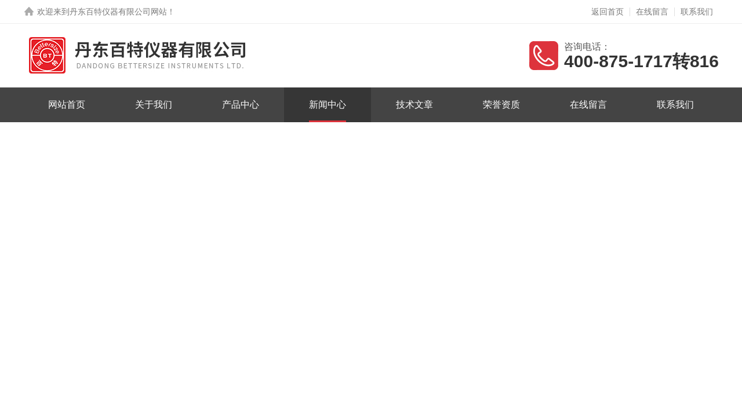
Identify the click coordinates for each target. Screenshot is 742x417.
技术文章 (414, 104)
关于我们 (153, 104)
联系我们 (697, 11)
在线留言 (652, 11)
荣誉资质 (501, 104)
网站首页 (66, 104)
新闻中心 (327, 104)
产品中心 (240, 104)
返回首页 (607, 11)
